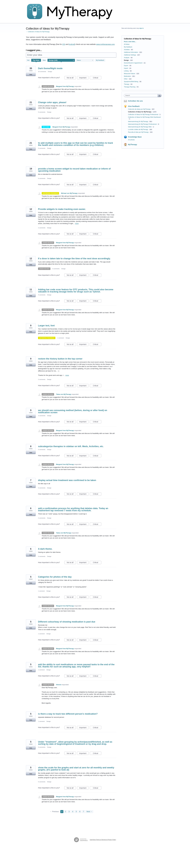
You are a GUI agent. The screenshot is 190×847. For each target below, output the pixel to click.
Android (72, 44)
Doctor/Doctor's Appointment (133, 63)
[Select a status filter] (85, 60)
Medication (127, 76)
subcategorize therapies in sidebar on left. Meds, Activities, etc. (71, 446)
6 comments (41, 178)
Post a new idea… (130, 41)
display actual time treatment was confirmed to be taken (67, 480)
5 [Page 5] (76, 812)
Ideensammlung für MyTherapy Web (140, 127)
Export (126, 65)
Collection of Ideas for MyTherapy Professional (143, 114)
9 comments (41, 112)
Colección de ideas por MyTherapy (139, 109)
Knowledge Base (135, 137)
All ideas (126, 44)
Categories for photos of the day (55, 577)
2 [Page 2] (65, 812)
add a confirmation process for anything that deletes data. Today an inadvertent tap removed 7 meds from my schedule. (73, 509)
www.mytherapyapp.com (105, 44)
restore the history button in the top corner (60, 359)
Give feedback (134, 106)
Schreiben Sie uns (135, 101)
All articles (131, 140)
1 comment (60, 338)
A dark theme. (45, 549)
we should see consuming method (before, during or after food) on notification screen (72, 411)
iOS (63, 44)
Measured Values (129, 73)
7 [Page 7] (83, 812)
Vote (30, 74)
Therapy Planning (129, 87)
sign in (141, 28)
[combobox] (141, 95)
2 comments (41, 228)
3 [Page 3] (69, 812)
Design (50, 71)
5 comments (41, 449)
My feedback (100, 60)
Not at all (71, 78)
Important (84, 78)
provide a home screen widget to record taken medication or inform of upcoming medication (74, 170)
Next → (89, 812)
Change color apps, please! (52, 102)
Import (126, 68)
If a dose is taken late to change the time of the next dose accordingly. (74, 258)
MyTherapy (132, 144)
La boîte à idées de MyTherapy (138, 129)
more (77, 223)
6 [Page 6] (79, 812)
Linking (126, 71)
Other (126, 79)
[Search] (160, 95)
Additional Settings (130, 55)
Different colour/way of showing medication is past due (66, 622)
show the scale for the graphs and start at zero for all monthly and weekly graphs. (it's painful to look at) (76, 768)
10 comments (42, 71)
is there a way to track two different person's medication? (68, 714)
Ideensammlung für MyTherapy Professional (142, 124)
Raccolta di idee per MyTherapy (138, 132)
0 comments (41, 148)
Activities (127, 49)
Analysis (126, 57)
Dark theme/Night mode (50, 68)
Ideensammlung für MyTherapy (138, 121)
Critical (97, 78)
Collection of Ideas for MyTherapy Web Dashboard (144, 117)
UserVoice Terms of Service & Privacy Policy (103, 839)
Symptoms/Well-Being (131, 81)
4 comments (41, 295)
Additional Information (131, 52)
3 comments (55, 268)
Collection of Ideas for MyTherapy (140, 112)
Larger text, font (46, 325)
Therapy (126, 84)
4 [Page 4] (72, 812)
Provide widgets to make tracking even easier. (62, 209)
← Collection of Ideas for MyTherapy (38, 32)
